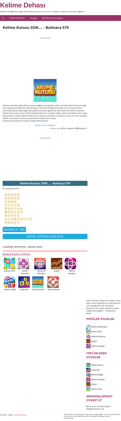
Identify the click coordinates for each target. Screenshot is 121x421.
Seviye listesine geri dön (45, 236)
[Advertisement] (45, 56)
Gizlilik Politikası (17, 18)
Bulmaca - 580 (14, 229)
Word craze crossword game (98, 406)
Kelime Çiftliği (94, 374)
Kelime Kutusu (94, 365)
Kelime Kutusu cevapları (45, 125)
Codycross (93, 370)
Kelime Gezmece (95, 336)
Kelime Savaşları (95, 346)
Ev (3, 18)
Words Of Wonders (96, 327)
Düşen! (91, 341)
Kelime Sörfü (94, 331)
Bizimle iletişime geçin (52, 18)
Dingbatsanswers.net (95, 409)
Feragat (33, 18)
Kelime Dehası (22, 5)
